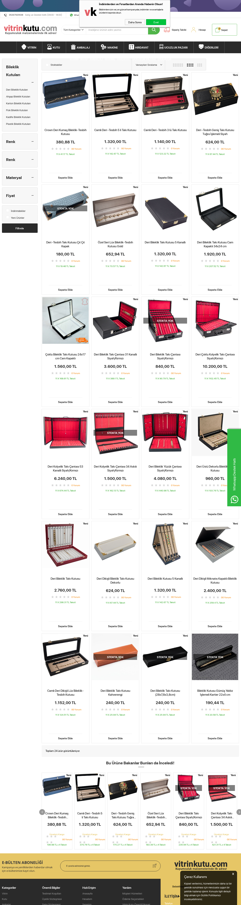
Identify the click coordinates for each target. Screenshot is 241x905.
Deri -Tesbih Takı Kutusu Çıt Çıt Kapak (65, 232)
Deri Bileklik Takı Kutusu (65, 530)
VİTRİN (31, 47)
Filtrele (19, 228)
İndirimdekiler (15, 210)
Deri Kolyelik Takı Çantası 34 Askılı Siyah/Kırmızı (115, 432)
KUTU (56, 47)
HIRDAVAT (141, 47)
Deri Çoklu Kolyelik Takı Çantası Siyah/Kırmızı (215, 332)
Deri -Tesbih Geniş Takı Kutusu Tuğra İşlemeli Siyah (215, 132)
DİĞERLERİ (211, 47)
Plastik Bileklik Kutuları (18, 123)
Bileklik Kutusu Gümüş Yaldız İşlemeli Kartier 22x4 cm (215, 632)
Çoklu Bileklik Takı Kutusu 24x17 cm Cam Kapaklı (65, 332)
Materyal (14, 177)
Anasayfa (87, 899)
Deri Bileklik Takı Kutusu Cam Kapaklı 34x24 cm (215, 232)
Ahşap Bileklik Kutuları (18, 96)
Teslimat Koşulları (51, 899)
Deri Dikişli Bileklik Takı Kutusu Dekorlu (115, 532)
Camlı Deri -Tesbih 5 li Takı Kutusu (115, 130)
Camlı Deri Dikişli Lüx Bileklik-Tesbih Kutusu (65, 632)
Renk (10, 141)
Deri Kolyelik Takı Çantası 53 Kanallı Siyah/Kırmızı (65, 432)
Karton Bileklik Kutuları (18, 103)
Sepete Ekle (65, 165)
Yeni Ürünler (15, 216)
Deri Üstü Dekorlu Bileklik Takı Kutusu (215, 432)
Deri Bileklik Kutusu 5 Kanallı (165, 530)
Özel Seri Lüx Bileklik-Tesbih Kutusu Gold (115, 232)
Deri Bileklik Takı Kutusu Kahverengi (115, 632)
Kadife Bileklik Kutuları (18, 117)
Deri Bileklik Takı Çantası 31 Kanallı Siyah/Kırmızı (115, 332)
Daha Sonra (135, 22)
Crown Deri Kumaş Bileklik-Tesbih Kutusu (65, 132)
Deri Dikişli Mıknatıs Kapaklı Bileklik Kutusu (215, 532)
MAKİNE (112, 47)
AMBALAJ (83, 47)
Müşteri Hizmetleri (132, 899)
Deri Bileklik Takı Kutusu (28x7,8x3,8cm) (165, 632)
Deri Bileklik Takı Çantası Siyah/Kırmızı (165, 332)
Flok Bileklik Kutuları (17, 110)
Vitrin (5, 899)
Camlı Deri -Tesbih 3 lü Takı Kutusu (165, 130)
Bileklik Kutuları (13, 70)
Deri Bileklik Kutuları (17, 89)
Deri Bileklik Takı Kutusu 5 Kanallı (165, 230)
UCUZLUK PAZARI (176, 47)
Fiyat (10, 195)
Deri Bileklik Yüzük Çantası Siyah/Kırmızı (165, 432)
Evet (156, 22)
